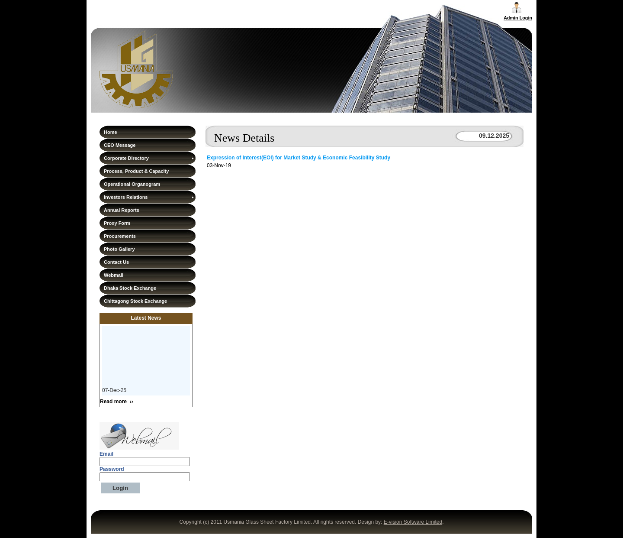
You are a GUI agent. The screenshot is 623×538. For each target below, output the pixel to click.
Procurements (120, 236)
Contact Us (116, 262)
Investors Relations (149, 197)
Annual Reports (121, 210)
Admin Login (518, 17)
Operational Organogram (132, 184)
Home (110, 132)
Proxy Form (117, 223)
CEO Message (119, 145)
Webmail (113, 275)
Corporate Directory (149, 158)
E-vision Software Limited (413, 522)
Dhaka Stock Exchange (130, 288)
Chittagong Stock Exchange (135, 301)
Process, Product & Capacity (136, 171)
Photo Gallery (119, 249)
